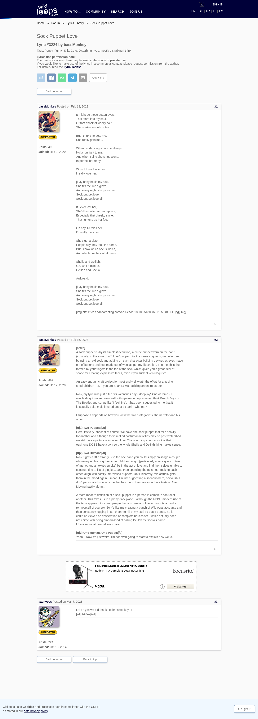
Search (117, 11)
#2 (216, 339)
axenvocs (45, 601)
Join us (136, 11)
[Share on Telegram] (72, 77)
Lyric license (72, 67)
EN (193, 11)
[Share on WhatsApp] (62, 77)
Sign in (217, 4)
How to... (72, 11)
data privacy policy (36, 711)
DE (201, 11)
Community (96, 11)
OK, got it (244, 709)
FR (208, 11)
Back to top (90, 659)
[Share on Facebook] (51, 77)
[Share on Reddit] (41, 77)
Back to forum (54, 91)
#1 (216, 106)
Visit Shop (180, 586)
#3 (216, 601)
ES (221, 11)
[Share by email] (83, 77)
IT (214, 11)
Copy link (98, 77)
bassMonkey (47, 106)
